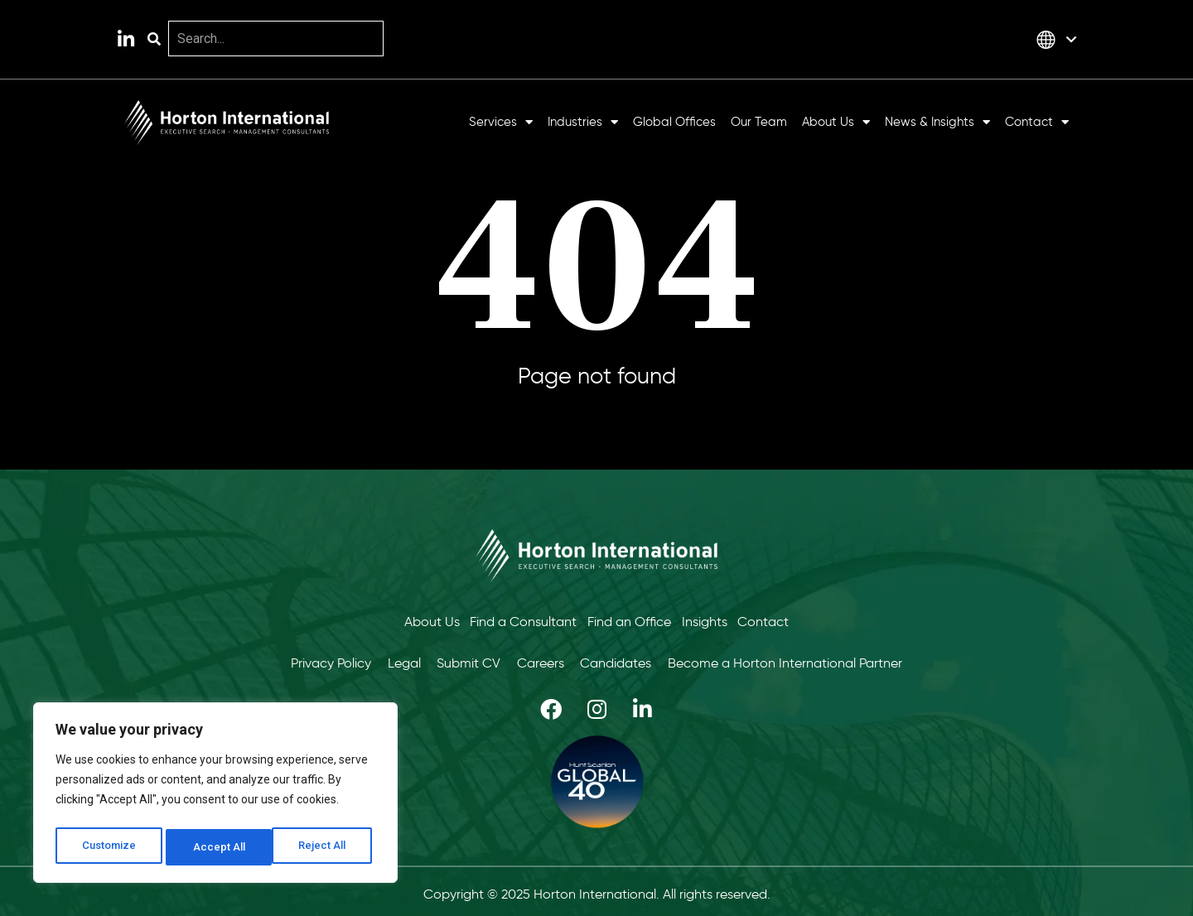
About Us (836, 122)
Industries (583, 122)
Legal (390, 659)
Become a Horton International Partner (809, 659)
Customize (109, 847)
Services (501, 122)
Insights (710, 620)
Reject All (218, 847)
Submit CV (464, 659)
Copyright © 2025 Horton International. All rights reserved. (596, 888)
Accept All (324, 847)
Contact (1037, 122)
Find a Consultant (517, 620)
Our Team (759, 122)
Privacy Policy (308, 659)
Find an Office (629, 620)
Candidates (630, 659)
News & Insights (937, 122)
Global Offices (674, 122)
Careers (545, 659)
